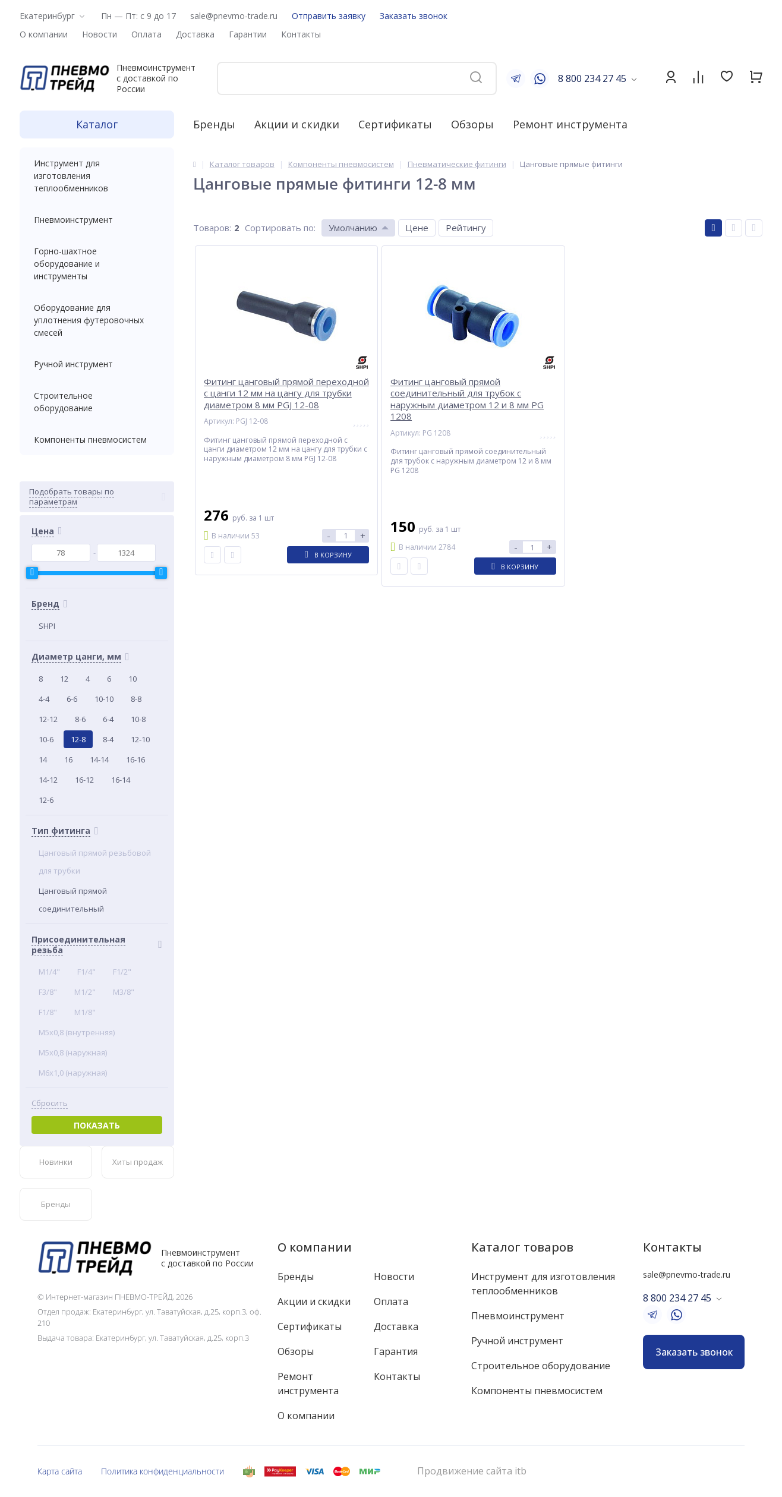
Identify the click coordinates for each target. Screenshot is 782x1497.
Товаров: (212, 228)
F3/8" (48, 992)
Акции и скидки (296, 124)
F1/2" (122, 971)
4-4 (44, 699)
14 (43, 759)
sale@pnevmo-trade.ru (234, 15)
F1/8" (48, 1012)
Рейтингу (466, 228)
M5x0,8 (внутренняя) (77, 1032)
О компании (315, 1247)
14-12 (48, 779)
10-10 (103, 699)
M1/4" (49, 971)
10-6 (46, 739)
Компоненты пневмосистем (97, 439)
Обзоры (472, 124)
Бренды (214, 124)
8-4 (108, 739)
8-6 (80, 719)
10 (132, 678)
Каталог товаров (522, 1247)
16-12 (84, 779)
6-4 (108, 719)
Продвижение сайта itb (471, 1471)
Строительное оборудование (97, 402)
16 (68, 759)
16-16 (135, 759)
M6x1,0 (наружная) (73, 1072)
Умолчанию (353, 228)
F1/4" (86, 971)
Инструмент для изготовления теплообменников (97, 175)
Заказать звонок (413, 15)
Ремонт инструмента (570, 124)
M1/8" (85, 1012)
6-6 (72, 699)
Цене (416, 228)
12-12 (48, 719)
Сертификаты (395, 124)
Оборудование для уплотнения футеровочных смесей (97, 320)
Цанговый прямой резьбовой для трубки (95, 861)
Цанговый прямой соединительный (73, 899)
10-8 (138, 719)
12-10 (140, 739)
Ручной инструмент (97, 364)
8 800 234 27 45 (592, 78)
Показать (97, 1125)
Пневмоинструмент (97, 219)
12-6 (46, 800)
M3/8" (123, 992)
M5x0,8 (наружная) (73, 1052)
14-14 (99, 759)
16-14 (120, 779)
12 (64, 678)
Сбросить (49, 1103)
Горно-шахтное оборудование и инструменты (97, 263)
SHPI (47, 625)
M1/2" (85, 992)
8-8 (136, 699)
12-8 (78, 739)
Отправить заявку (328, 15)
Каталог (97, 124)
